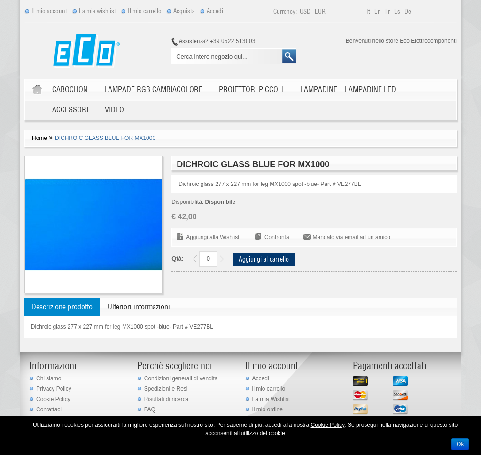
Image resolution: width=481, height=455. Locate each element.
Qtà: (177, 258)
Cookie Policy (53, 399)
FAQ (149, 409)
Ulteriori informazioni (139, 306)
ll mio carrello (269, 389)
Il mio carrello (145, 11)
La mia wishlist (97, 11)
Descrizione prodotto (62, 306)
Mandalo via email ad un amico (351, 237)
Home (39, 138)
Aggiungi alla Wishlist (212, 237)
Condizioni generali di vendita (181, 378)
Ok (460, 444)
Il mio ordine (267, 409)
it (369, 11)
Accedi (215, 11)
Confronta (276, 237)
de (407, 11)
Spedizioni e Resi (166, 389)
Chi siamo (48, 378)
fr (388, 11)
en (378, 11)
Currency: (285, 11)
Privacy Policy (53, 389)
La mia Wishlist (271, 399)
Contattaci (49, 409)
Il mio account (49, 11)
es (398, 11)
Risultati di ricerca (166, 399)
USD (306, 11)
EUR (320, 11)
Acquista (184, 11)
